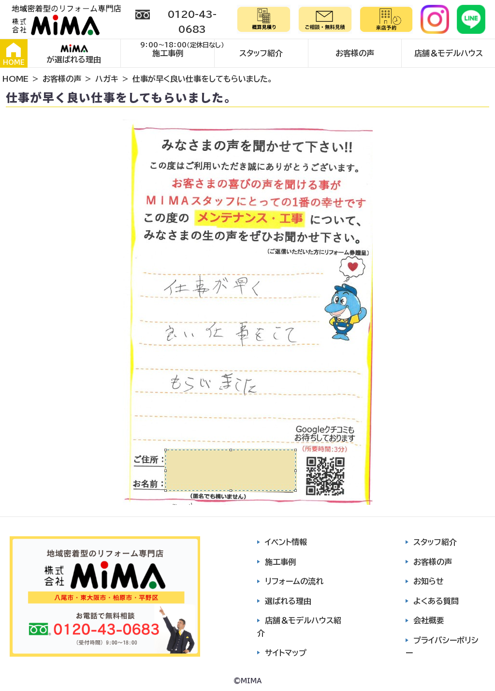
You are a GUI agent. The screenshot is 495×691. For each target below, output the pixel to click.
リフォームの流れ (294, 581)
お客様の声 (354, 53)
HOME (14, 54)
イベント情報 (286, 542)
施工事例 (167, 53)
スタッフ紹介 (261, 53)
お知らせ (428, 581)
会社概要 (428, 620)
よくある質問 (436, 601)
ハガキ (106, 79)
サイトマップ (285, 653)
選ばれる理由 (288, 601)
